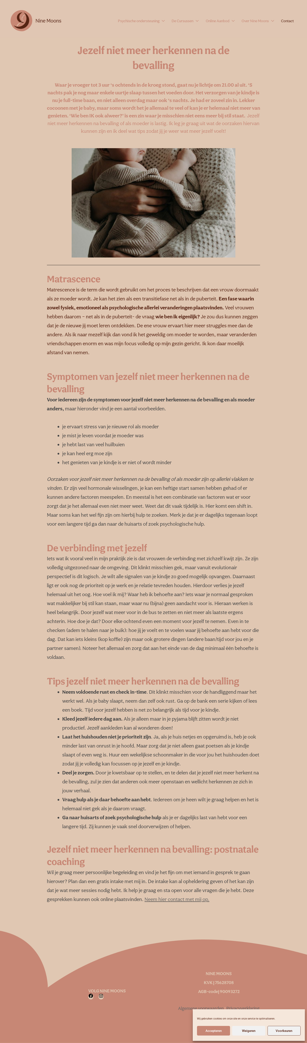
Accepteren (214, 1031)
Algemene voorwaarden (201, 1008)
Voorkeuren (284, 1031)
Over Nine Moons (259, 21)
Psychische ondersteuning (151, 21)
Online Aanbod (224, 21)
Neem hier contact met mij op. (177, 899)
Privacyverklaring (242, 1008)
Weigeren (248, 1031)
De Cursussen (192, 21)
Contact (288, 21)
